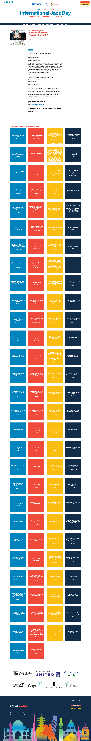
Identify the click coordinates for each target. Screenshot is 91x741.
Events (11, 709)
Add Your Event (85, 4)
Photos (11, 712)
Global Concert (40, 24)
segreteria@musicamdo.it (37, 104)
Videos (24, 710)
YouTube (12, 2)
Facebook (2, 2)
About (57, 24)
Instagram (4, 2)
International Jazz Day (45, 12)
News (62, 24)
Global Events (24, 24)
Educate (52, 24)
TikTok (9, 2)
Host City (67, 24)
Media (47, 24)
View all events (33, 116)
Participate (32, 24)
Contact (24, 714)
